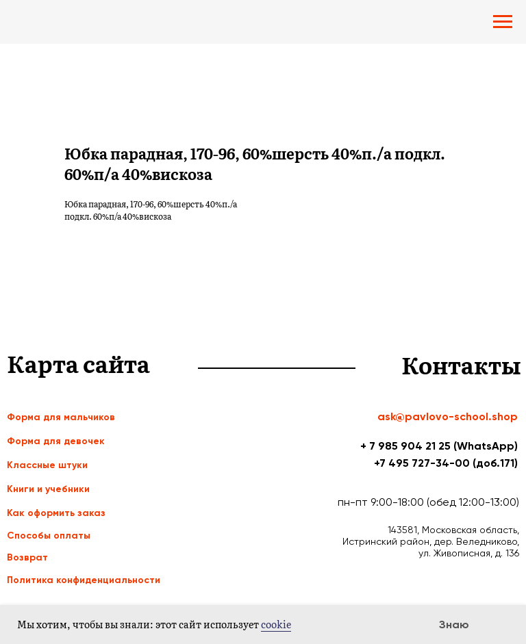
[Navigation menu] (502, 22)
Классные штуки (47, 465)
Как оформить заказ (56, 513)
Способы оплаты (48, 535)
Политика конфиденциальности (83, 580)
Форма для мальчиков (61, 417)
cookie (276, 624)
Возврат (27, 557)
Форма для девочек (56, 441)
